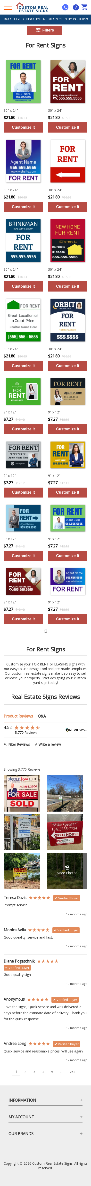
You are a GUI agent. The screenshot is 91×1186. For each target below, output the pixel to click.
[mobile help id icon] (65, 7)
